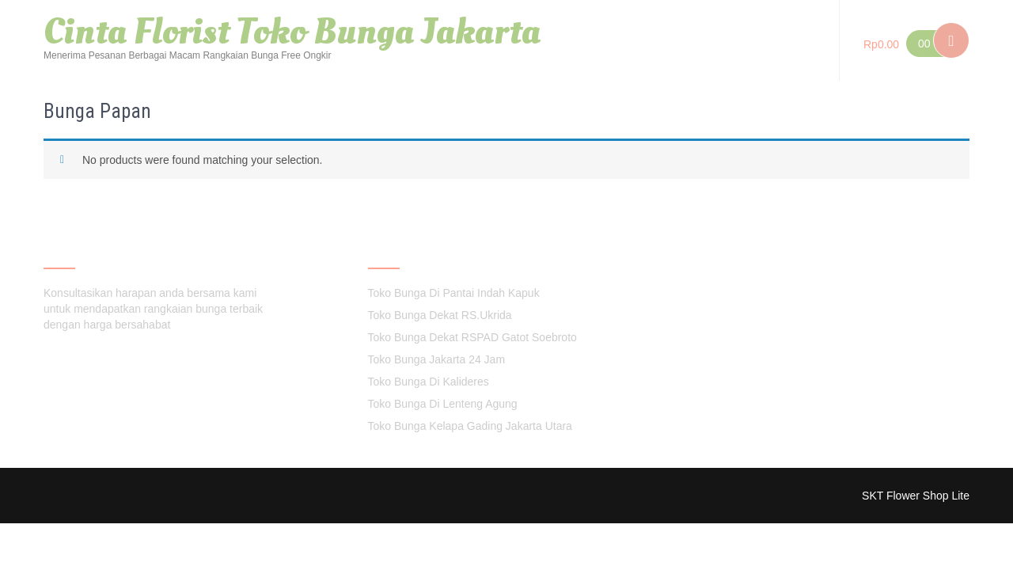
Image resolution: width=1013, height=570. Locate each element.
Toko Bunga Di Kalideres (428, 381)
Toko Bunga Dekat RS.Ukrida (440, 315)
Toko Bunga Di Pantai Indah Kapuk (454, 293)
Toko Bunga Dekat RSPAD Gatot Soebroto (472, 337)
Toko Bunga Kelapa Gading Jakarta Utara (470, 426)
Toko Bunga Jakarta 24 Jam (437, 359)
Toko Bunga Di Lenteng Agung (443, 403)
